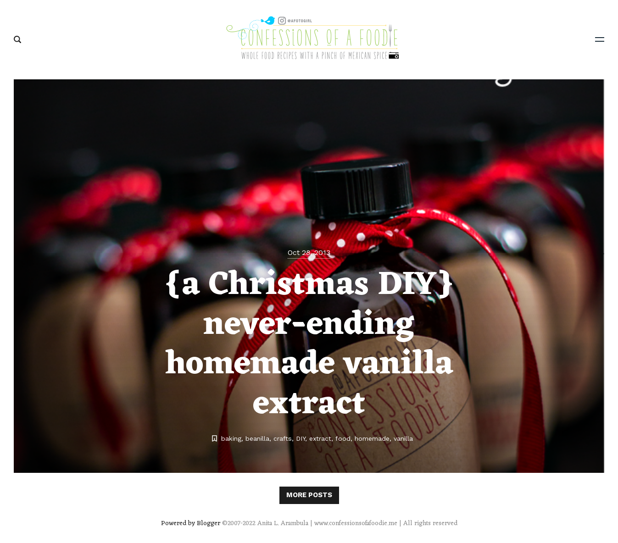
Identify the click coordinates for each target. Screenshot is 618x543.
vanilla (403, 438)
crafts (282, 438)
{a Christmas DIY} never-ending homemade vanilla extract (309, 345)
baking (231, 438)
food (343, 438)
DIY (300, 438)
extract (320, 438)
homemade (372, 438)
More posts (309, 495)
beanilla (257, 438)
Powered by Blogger (190, 523)
